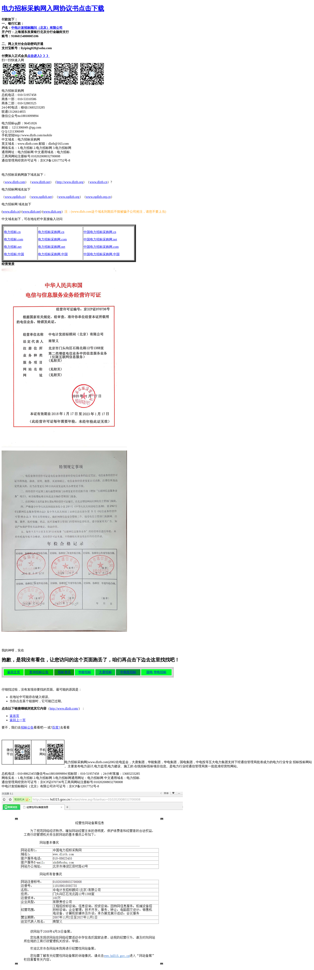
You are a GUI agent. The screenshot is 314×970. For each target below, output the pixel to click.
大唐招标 (105, 672)
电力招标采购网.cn (51, 232)
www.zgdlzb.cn (15, 196)
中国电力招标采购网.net (100, 239)
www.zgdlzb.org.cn (98, 196)
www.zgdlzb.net (41, 196)
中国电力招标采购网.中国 (102, 254)
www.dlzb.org (52, 211)
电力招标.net (13, 246)
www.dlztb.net (40, 182)
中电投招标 (128, 672)
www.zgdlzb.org (68, 196)
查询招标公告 (38, 672)
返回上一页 (18, 720)
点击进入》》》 (38, 56)
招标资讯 (64, 672)
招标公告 (27, 727)
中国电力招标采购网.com (101, 246)
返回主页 (13, 672)
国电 (149, 672)
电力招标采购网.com (52, 239)
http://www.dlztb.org (69, 182)
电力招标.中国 (14, 254)
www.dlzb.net (31, 211)
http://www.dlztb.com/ (64, 708)
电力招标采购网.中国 (53, 254)
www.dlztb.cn (98, 182)
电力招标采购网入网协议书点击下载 (53, 8)
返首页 (14, 716)
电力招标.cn (12, 232)
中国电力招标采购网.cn (100, 232)
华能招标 (84, 672)
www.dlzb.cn (11, 211)
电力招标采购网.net (51, 246)
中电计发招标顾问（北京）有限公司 (36, 27)
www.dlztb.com (15, 182)
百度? (56, 727)
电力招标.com (13, 239)
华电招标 (160, 672)
